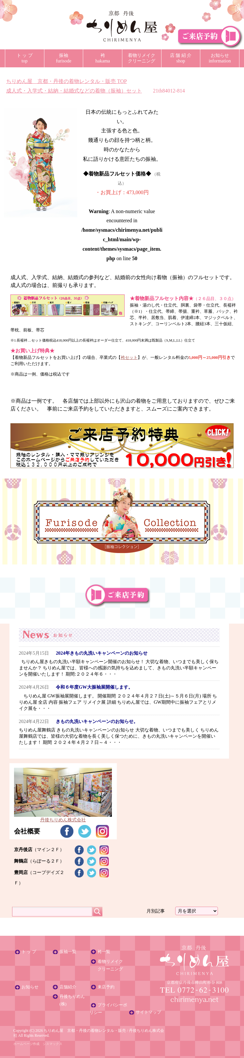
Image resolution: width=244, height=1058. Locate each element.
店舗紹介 (67, 987)
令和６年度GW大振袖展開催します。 (94, 687)
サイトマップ (148, 1012)
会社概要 (27, 831)
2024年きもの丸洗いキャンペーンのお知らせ (101, 653)
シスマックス (52, 1044)
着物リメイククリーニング (141, 58)
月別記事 (155, 911)
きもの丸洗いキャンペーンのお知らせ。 (97, 721)
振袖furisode (63, 58)
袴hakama (102, 58)
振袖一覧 (67, 951)
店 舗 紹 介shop (181, 58)
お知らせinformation (220, 58)
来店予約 (106, 987)
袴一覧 (104, 951)
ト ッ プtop (25, 58)
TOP (66, 81)
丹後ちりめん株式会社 (63, 816)
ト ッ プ (29, 951)
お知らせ (30, 987)
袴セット (129, 357)
